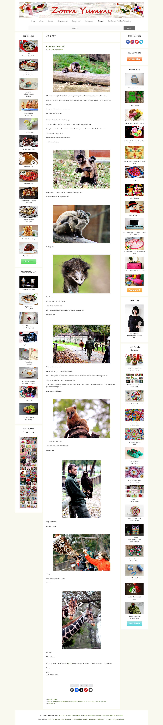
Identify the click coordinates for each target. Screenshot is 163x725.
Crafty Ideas (76, 21)
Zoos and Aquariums (101, 701)
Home (90, 719)
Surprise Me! (134, 290)
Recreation (80, 701)
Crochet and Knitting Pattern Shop (120, 21)
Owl (49, 719)
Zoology (93, 701)
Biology (55, 701)
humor (67, 701)
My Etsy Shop (134, 59)
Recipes (101, 21)
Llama (75, 701)
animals (50, 699)
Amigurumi (115, 719)
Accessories (84, 719)
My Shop (120, 715)
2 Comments (51, 703)
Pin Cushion (108, 719)
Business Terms (112, 715)
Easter (95, 719)
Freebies (122, 719)
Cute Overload (61, 701)
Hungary (71, 701)
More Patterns (134, 623)
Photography (89, 21)
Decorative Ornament (64, 719)
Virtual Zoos (87, 701)
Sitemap (105, 715)
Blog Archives (63, 21)
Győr (70, 663)
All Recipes (28, 261)
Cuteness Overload (55, 46)
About (41, 21)
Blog (33, 21)
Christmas (54, 719)
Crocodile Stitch (75, 719)
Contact (50, 21)
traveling (55, 699)
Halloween (101, 719)
